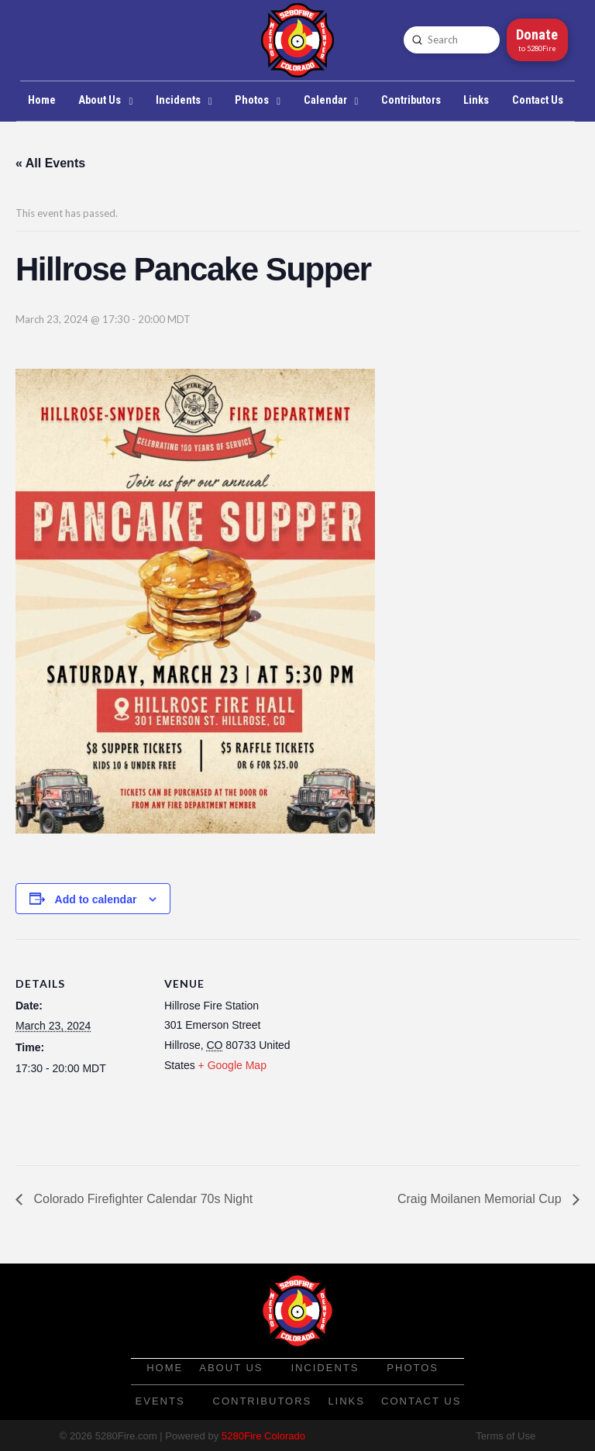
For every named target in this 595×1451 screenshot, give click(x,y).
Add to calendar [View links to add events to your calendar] (96, 899)
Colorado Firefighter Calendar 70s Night (141, 1198)
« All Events (50, 163)
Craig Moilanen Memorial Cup (481, 1198)
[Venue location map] (394, 1046)
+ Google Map (232, 1065)
